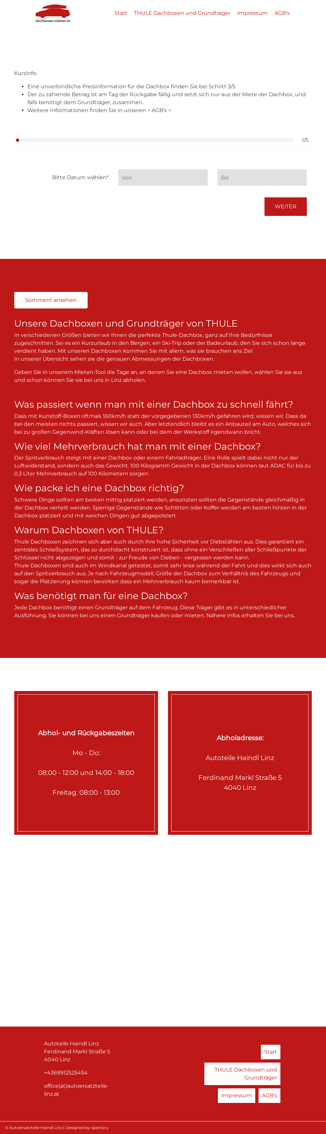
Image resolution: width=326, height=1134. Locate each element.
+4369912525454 (66, 1073)
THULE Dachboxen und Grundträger (182, 13)
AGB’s (282, 13)
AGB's (160, 110)
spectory (100, 1127)
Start (120, 13)
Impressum (252, 13)
